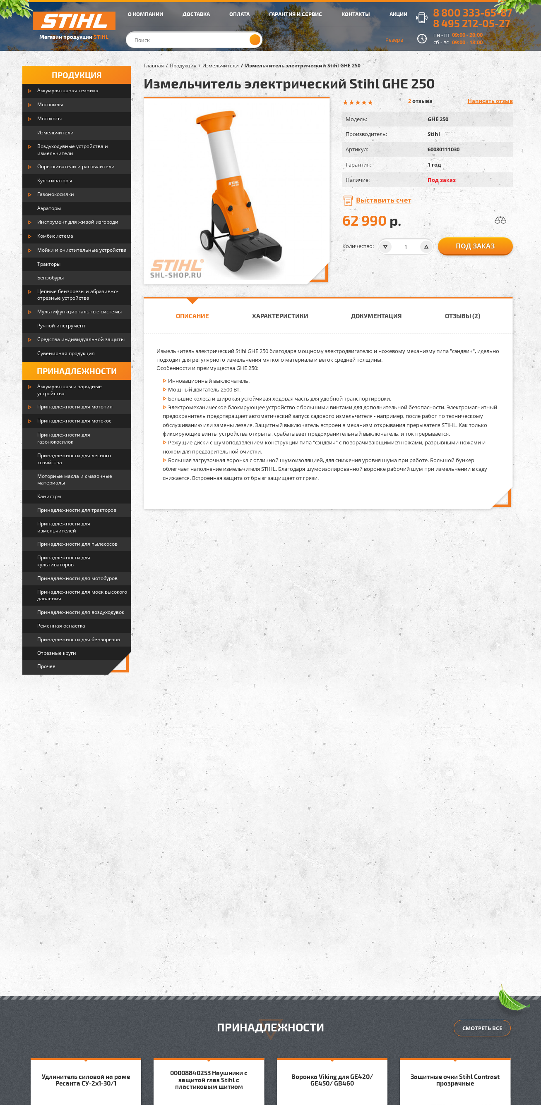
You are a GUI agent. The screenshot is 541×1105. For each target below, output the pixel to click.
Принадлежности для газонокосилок (63, 438)
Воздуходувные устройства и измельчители (72, 150)
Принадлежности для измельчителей (63, 527)
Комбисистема (55, 235)
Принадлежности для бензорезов (78, 639)
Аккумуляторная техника (68, 90)
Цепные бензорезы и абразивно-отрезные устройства (77, 295)
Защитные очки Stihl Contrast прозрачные (455, 1080)
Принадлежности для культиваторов (63, 561)
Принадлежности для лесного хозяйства (74, 459)
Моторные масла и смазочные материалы (74, 480)
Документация (376, 316)
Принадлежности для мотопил (75, 406)
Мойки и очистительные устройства (82, 249)
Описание (192, 316)
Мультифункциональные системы (79, 311)
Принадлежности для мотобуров (77, 578)
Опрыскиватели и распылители (76, 166)
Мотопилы (50, 104)
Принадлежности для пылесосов (77, 543)
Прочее (46, 666)
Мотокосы (49, 118)
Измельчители (55, 132)
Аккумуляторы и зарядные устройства (69, 390)
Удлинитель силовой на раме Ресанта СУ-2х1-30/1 (86, 1080)
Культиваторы (54, 180)
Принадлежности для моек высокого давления (82, 595)
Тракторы (48, 263)
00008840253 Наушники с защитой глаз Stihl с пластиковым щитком (209, 1079)
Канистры (49, 496)
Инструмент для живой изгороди (77, 221)
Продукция (77, 75)
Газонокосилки (55, 194)
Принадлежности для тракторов (76, 509)
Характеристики (280, 316)
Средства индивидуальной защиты (81, 339)
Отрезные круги (56, 652)
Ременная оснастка (61, 625)
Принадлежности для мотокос (74, 420)
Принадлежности (77, 371)
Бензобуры (50, 277)
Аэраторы (49, 208)
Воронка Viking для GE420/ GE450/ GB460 (332, 1080)
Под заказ (475, 246)
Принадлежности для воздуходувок (80, 612)
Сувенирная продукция (66, 353)
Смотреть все (482, 1028)
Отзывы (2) (462, 316)
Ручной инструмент (61, 325)
